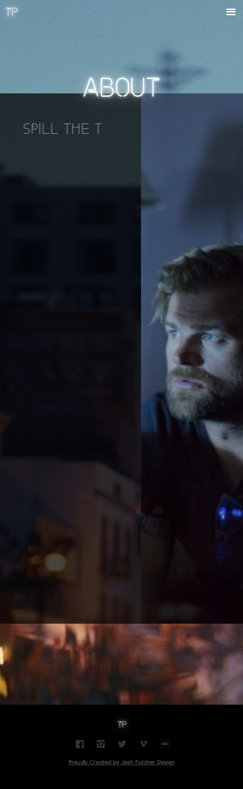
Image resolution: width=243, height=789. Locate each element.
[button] (231, 12)
